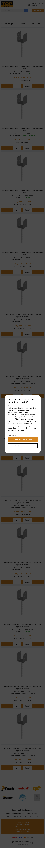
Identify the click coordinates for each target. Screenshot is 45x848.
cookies (17, 408)
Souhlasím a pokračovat (22, 440)
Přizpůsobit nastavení (22, 446)
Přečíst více (12, 435)
